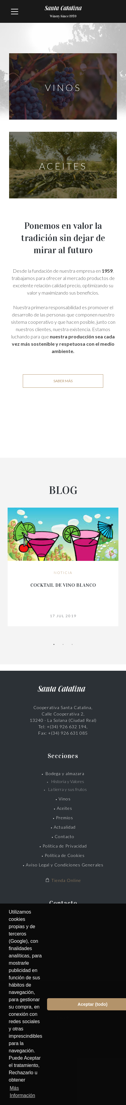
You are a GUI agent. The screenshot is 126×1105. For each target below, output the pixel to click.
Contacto (64, 836)
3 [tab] (72, 645)
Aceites (64, 808)
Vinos (65, 798)
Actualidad (65, 827)
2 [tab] (63, 645)
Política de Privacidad (65, 845)
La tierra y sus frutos (67, 789)
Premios (64, 817)
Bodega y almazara (65, 773)
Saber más (63, 381)
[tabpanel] (63, 567)
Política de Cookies (65, 855)
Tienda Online (63, 880)
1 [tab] (54, 645)
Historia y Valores (67, 781)
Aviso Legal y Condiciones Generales (65, 864)
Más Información (22, 1092)
